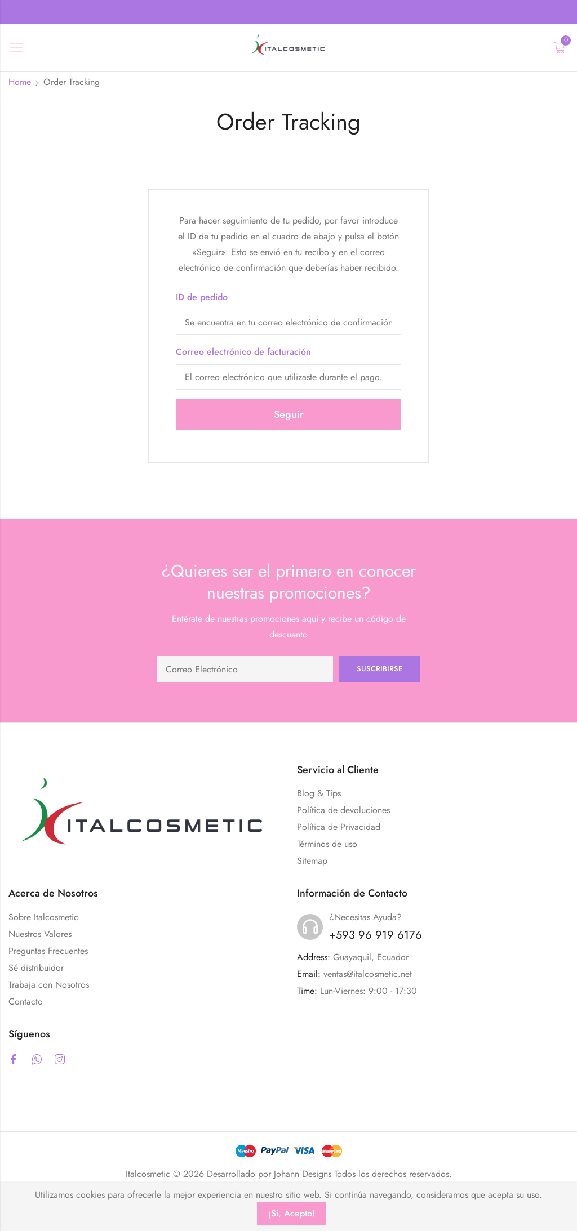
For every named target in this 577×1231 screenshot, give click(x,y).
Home (19, 81)
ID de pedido (202, 297)
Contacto (25, 1001)
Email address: (245, 669)
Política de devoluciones (343, 810)
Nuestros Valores (40, 933)
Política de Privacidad (338, 826)
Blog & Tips (319, 793)
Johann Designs (302, 1173)
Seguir (289, 414)
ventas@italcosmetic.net (367, 973)
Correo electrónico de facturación (243, 351)
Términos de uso (327, 843)
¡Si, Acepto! (291, 1213)
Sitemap (312, 860)
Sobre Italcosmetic (43, 917)
